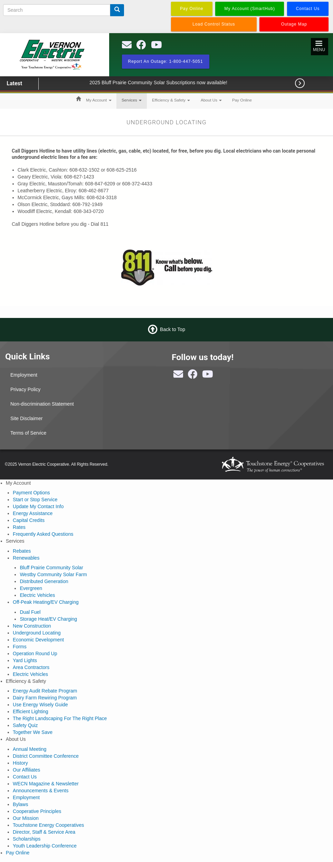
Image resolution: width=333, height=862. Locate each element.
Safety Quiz (25, 725)
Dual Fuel (30, 612)
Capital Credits (29, 520)
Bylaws (20, 804)
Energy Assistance (33, 513)
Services (132, 100)
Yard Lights (25, 660)
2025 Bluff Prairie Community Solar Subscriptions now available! (168, 82)
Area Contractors (31, 667)
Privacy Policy (25, 389)
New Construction (32, 626)
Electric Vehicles (37, 595)
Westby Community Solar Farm (53, 574)
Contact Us (25, 776)
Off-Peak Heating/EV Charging (45, 602)
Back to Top (172, 329)
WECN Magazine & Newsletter (46, 783)
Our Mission (26, 818)
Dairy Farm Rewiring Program (45, 697)
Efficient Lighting (30, 711)
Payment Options (31, 492)
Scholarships (26, 839)
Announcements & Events (40, 790)
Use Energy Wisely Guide (40, 704)
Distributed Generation (44, 581)
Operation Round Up (35, 653)
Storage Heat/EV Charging (48, 619)
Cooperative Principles (37, 811)
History (20, 763)
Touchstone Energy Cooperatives (48, 825)
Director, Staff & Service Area (44, 832)
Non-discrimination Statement (42, 404)
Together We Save (33, 732)
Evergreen (31, 588)
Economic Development (38, 639)
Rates (19, 527)
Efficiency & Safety (171, 100)
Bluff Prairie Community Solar (51, 567)
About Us (211, 100)
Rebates (22, 551)
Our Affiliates (26, 770)
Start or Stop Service (35, 499)
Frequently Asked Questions (43, 534)
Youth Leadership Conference (45, 846)
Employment (23, 375)
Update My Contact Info (38, 506)
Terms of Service (28, 433)
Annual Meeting (29, 749)
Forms (20, 646)
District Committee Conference (46, 756)
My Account (99, 100)
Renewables (26, 558)
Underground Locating (37, 633)
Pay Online (242, 100)
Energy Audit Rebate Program (45, 691)
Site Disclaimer (26, 418)
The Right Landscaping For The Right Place (60, 718)
